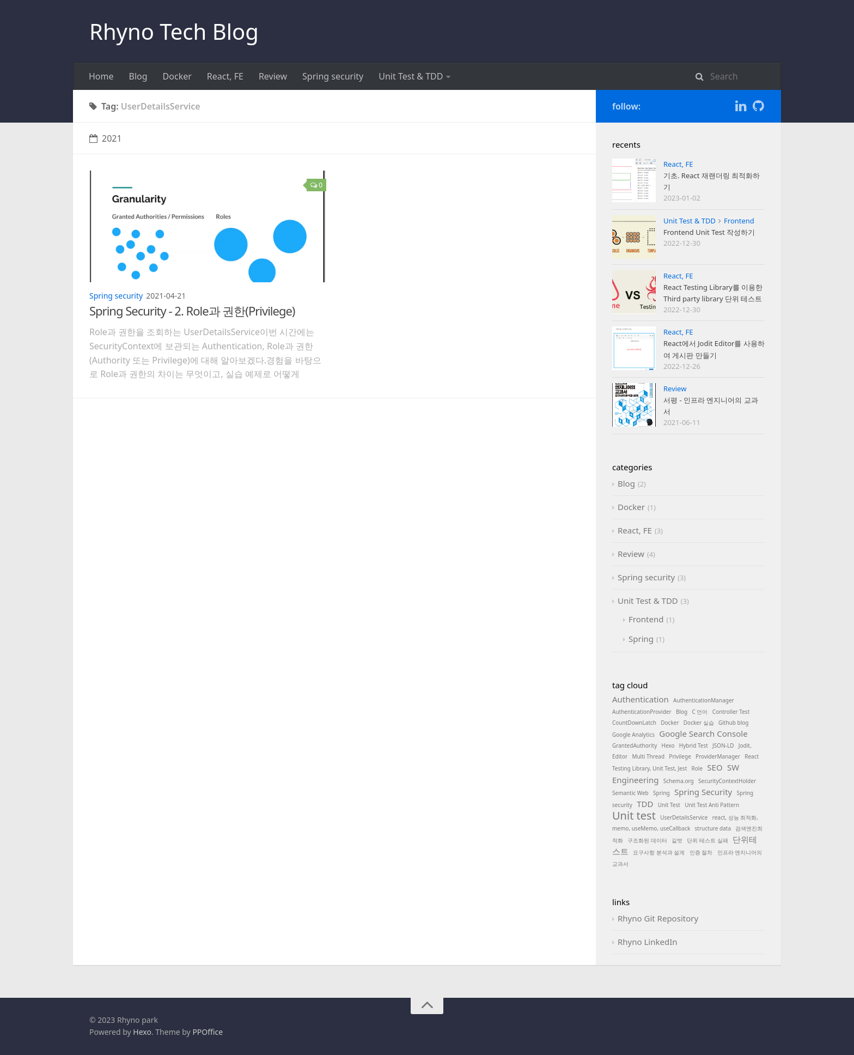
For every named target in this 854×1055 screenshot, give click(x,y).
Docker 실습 (699, 722)
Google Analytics (633, 734)
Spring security (332, 76)
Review (273, 76)
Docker (177, 76)
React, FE (225, 76)
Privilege (680, 756)
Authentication (640, 699)
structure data (713, 828)
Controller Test (731, 712)
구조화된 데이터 (647, 840)
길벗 (677, 840)
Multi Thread (648, 756)
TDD (645, 803)
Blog (138, 76)
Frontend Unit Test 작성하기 (709, 232)
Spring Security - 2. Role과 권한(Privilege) (192, 310)
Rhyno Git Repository (658, 918)
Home (101, 76)
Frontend (739, 221)
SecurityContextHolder (727, 781)
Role (697, 768)
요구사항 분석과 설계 (659, 852)
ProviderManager (718, 756)
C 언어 (699, 712)
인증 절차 (701, 852)
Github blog (733, 722)
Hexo (668, 745)
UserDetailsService (683, 817)
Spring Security (703, 791)
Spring (641, 638)
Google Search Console (703, 733)
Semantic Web (630, 793)
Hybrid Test (693, 745)
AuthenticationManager (703, 700)
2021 (105, 138)
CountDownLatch (634, 722)
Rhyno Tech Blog (174, 31)
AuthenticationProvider (642, 712)
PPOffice (207, 1032)
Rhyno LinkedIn (648, 941)
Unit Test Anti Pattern (712, 805)
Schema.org (678, 781)
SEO (714, 767)
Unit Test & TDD (411, 76)
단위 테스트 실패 (707, 840)
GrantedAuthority (634, 745)
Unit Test (669, 805)
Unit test (634, 815)
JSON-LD (723, 745)
